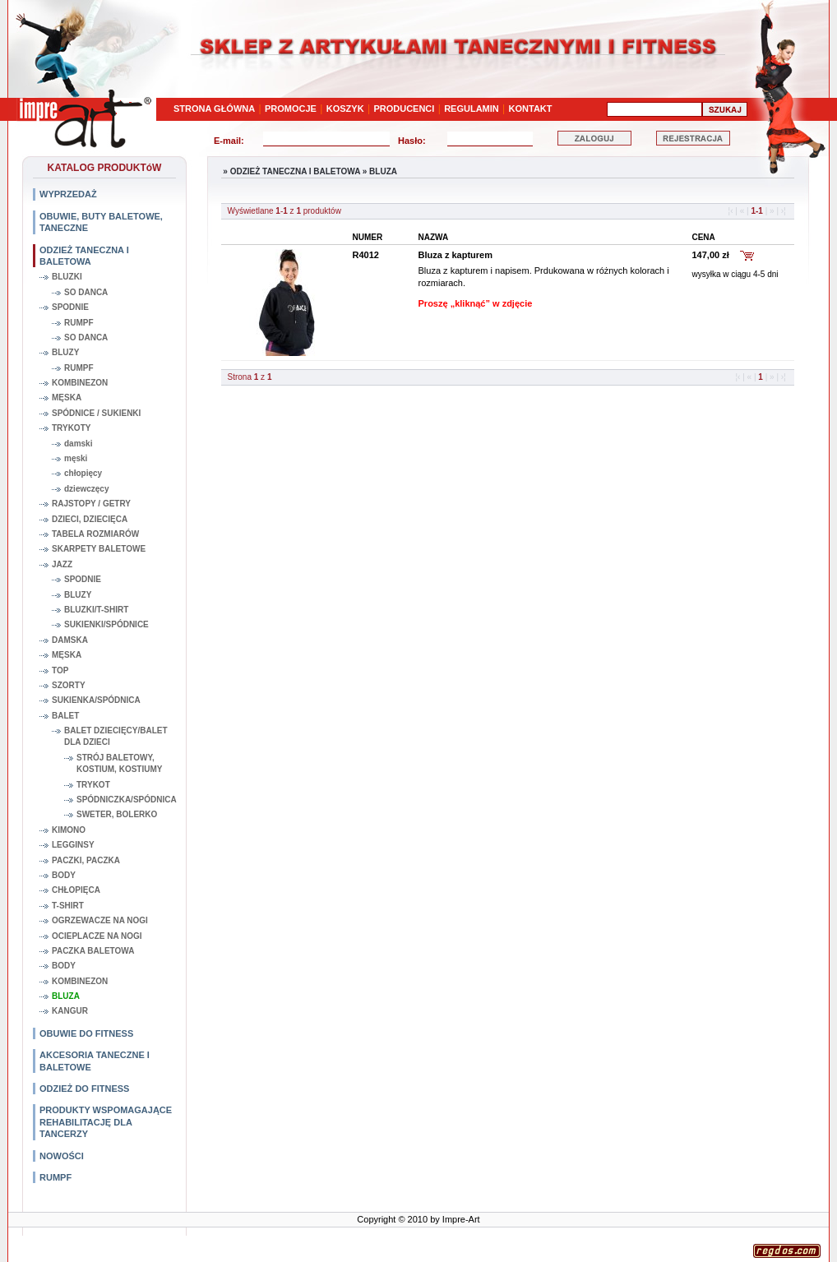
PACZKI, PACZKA (86, 860)
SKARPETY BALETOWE (99, 548)
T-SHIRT (68, 905)
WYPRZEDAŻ (68, 194)
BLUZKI (67, 276)
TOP (60, 670)
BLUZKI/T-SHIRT (96, 609)
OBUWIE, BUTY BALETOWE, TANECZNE (101, 222)
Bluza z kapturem (455, 255)
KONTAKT (531, 108)
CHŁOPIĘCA (76, 889)
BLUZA (66, 996)
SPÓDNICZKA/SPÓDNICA (126, 799)
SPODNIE (70, 307)
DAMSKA (70, 640)
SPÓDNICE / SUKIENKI (96, 413)
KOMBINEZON (80, 382)
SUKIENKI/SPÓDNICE (106, 624)
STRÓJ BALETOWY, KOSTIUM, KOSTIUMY (119, 763)
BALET (65, 715)
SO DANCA (86, 292)
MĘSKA (66, 397)
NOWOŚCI (61, 1156)
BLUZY (65, 352)
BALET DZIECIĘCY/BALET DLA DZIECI (116, 736)
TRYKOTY (71, 427)
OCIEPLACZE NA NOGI (97, 936)
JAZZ (62, 564)
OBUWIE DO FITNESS (86, 1033)
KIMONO (69, 829)
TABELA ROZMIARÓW (95, 534)
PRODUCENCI (403, 108)
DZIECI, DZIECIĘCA (89, 519)
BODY (64, 875)
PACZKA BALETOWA (93, 950)
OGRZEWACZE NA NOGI (100, 920)
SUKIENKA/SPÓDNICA (96, 700)
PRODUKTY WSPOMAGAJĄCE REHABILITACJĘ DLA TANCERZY (105, 1122)
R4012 (366, 255)
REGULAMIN (471, 108)
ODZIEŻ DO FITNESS (84, 1088)
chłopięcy (83, 473)
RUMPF (79, 322)
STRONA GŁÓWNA (214, 108)
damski (78, 443)
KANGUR (70, 1010)
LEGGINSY (73, 844)
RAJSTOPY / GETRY (91, 503)
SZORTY (69, 685)
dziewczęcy (86, 488)
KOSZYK (345, 108)
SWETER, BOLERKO (116, 814)
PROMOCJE (291, 108)
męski (75, 458)
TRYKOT (93, 784)
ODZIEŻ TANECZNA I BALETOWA (84, 255)
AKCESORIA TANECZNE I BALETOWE (94, 1060)
